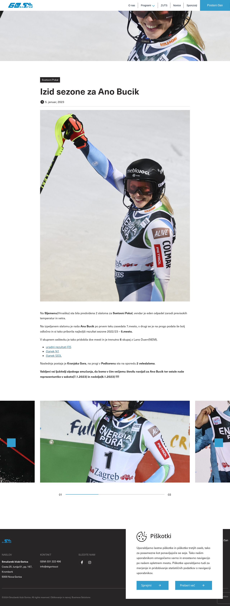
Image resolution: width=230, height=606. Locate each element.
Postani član (215, 5)
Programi (146, 5)
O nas (131, 5)
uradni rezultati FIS (58, 347)
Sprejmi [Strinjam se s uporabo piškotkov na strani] (146, 585)
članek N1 (52, 351)
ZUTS (164, 5)
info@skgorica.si (49, 566)
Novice (177, 5)
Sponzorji (192, 5)
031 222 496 (54, 561)
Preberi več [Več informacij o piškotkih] (187, 585)
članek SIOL (54, 356)
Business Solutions (81, 597)
